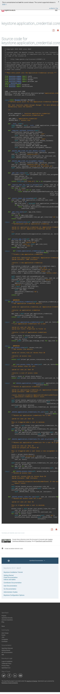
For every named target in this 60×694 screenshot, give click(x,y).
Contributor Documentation (12, 582)
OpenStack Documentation (37, 560)
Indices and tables (10, 579)
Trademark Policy (6, 663)
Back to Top (53, 8)
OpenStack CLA (6, 668)
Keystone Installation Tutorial (13, 572)
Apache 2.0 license (32, 681)
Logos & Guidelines (7, 661)
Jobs (3, 637)
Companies (5, 639)
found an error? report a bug (12, 548)
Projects (4, 615)
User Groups (5, 633)
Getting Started (9, 575)
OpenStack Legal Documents (44, 541)
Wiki (3, 654)
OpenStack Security (7, 618)
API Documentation (7, 652)
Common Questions (7, 620)
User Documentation (10, 586)
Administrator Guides (11, 592)
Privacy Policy (5, 665)
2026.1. (4, 4)
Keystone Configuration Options (14, 595)
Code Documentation (10, 577)
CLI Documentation (10, 589)
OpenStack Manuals (7, 648)
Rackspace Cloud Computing (10, 683)
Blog (3, 622)
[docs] (7, 100)
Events (3, 635)
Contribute (4, 641)
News (3, 626)
